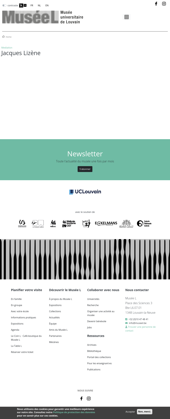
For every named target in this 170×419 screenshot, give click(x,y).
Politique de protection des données (74, 412)
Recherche (93, 305)
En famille (16, 299)
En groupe (16, 305)
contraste (13, 5)
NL (39, 5)
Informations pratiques (23, 317)
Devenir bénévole (96, 321)
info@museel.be (137, 323)
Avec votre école (20, 311)
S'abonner (85, 169)
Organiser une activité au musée (100, 313)
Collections (55, 311)
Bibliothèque (94, 351)
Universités (93, 299)
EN (47, 5)
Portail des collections (99, 357)
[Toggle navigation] (126, 17)
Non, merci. (144, 411)
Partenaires (55, 336)
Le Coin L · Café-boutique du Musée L (26, 337)
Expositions (17, 323)
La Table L (16, 346)
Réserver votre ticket (22, 352)
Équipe (53, 323)
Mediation (6, 47)
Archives (91, 344)
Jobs (89, 327)
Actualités (54, 317)
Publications (94, 369)
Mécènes (54, 342)
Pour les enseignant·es (99, 363)
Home (9, 36)
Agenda (15, 329)
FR (32, 5)
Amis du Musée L (58, 329)
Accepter (130, 411)
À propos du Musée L (60, 299)
